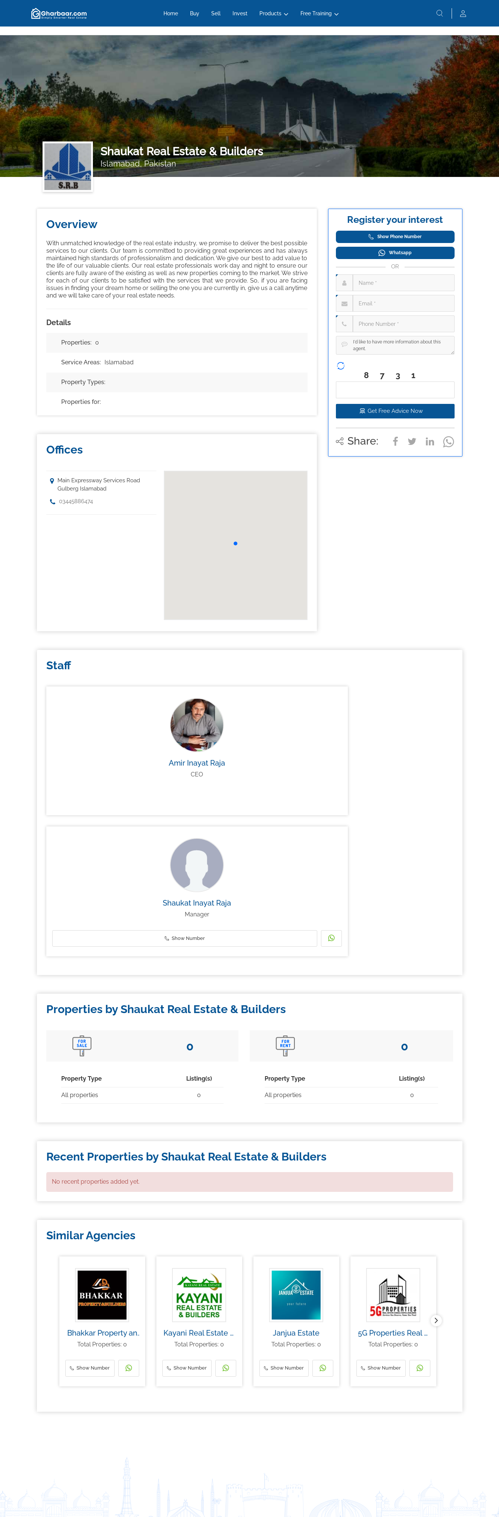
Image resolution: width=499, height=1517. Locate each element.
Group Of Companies (327, 1454)
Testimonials (318, 1465)
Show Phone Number (395, 237)
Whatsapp (395, 253)
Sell (216, 18)
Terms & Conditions (235, 1500)
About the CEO (320, 1443)
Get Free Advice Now (395, 411)
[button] (235, 543)
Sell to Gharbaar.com (147, 1433)
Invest (240, 18)
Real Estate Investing (58, 1433)
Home (170, 18)
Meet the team (320, 1433)
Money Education (55, 1422)
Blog (41, 1454)
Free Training (316, 18)
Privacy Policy (278, 1500)
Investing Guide (53, 1443)
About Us (314, 1422)
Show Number (183, 798)
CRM (221, 1433)
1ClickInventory (231, 1422)
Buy (194, 18)
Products (270, 18)
